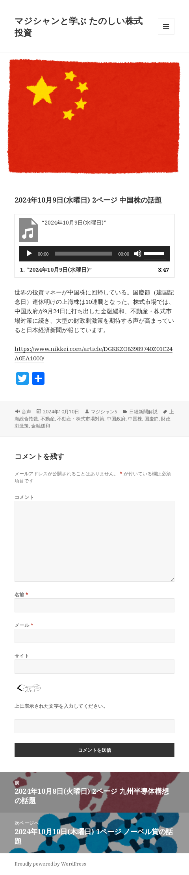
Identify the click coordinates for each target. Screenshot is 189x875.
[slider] (83, 254)
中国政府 (116, 418)
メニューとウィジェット (166, 34)
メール (24, 625)
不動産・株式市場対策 (80, 418)
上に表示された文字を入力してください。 (61, 706)
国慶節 (152, 418)
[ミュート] (138, 254)
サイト (22, 655)
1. (56, 269)
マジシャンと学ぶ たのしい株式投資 (79, 26)
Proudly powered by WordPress (50, 863)
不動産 (48, 418)
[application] (94, 253)
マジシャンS (104, 411)
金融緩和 (40, 425)
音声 (26, 411)
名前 (22, 594)
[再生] (29, 254)
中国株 (135, 418)
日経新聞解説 (143, 411)
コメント (24, 497)
